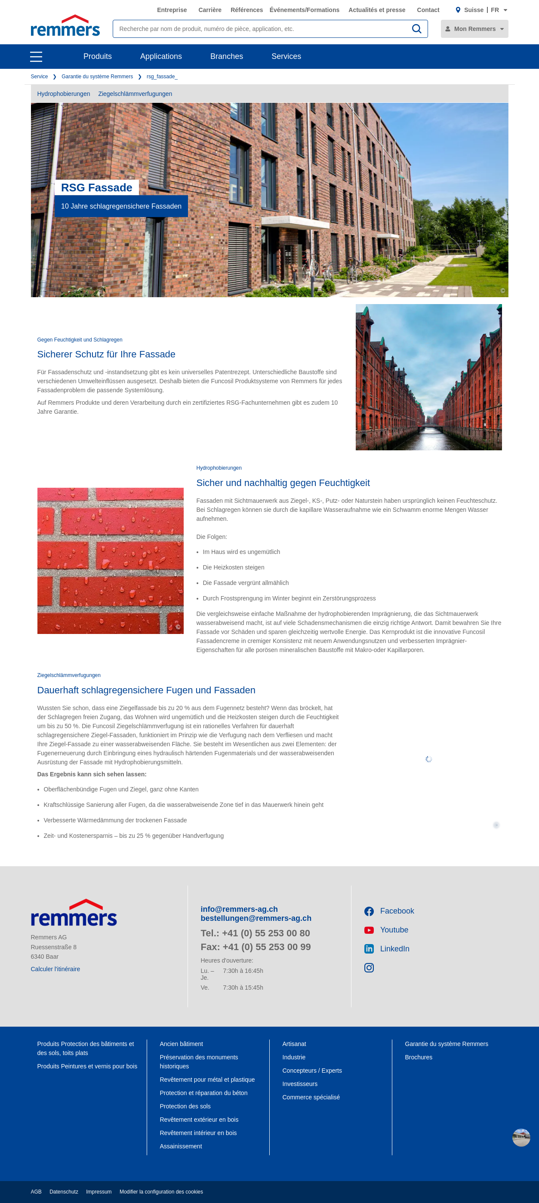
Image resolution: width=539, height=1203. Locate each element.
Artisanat (294, 1043)
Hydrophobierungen (63, 93)
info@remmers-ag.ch (239, 909)
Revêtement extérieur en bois (199, 1119)
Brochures (419, 1057)
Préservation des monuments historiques (199, 1062)
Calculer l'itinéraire (55, 969)
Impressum (98, 1192)
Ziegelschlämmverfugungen (135, 93)
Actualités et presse (376, 9)
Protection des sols (185, 1106)
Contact (428, 9)
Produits (97, 56)
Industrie (294, 1057)
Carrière (210, 9)
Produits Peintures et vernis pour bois (87, 1066)
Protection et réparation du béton (204, 1092)
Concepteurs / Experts (312, 1070)
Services (286, 56)
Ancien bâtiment (181, 1043)
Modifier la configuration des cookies (161, 1192)
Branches (226, 56)
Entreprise (172, 9)
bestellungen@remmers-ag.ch (256, 918)
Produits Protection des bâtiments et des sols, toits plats (85, 1048)
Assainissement (181, 1146)
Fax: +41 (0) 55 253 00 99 (256, 946)
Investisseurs (300, 1083)
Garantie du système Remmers (97, 77)
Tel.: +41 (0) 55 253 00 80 (256, 933)
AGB (36, 1192)
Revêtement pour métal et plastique (207, 1079)
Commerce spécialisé (311, 1097)
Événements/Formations (305, 9)
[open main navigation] (36, 57)
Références (247, 9)
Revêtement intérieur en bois (198, 1132)
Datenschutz (63, 1192)
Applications (161, 56)
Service (39, 77)
